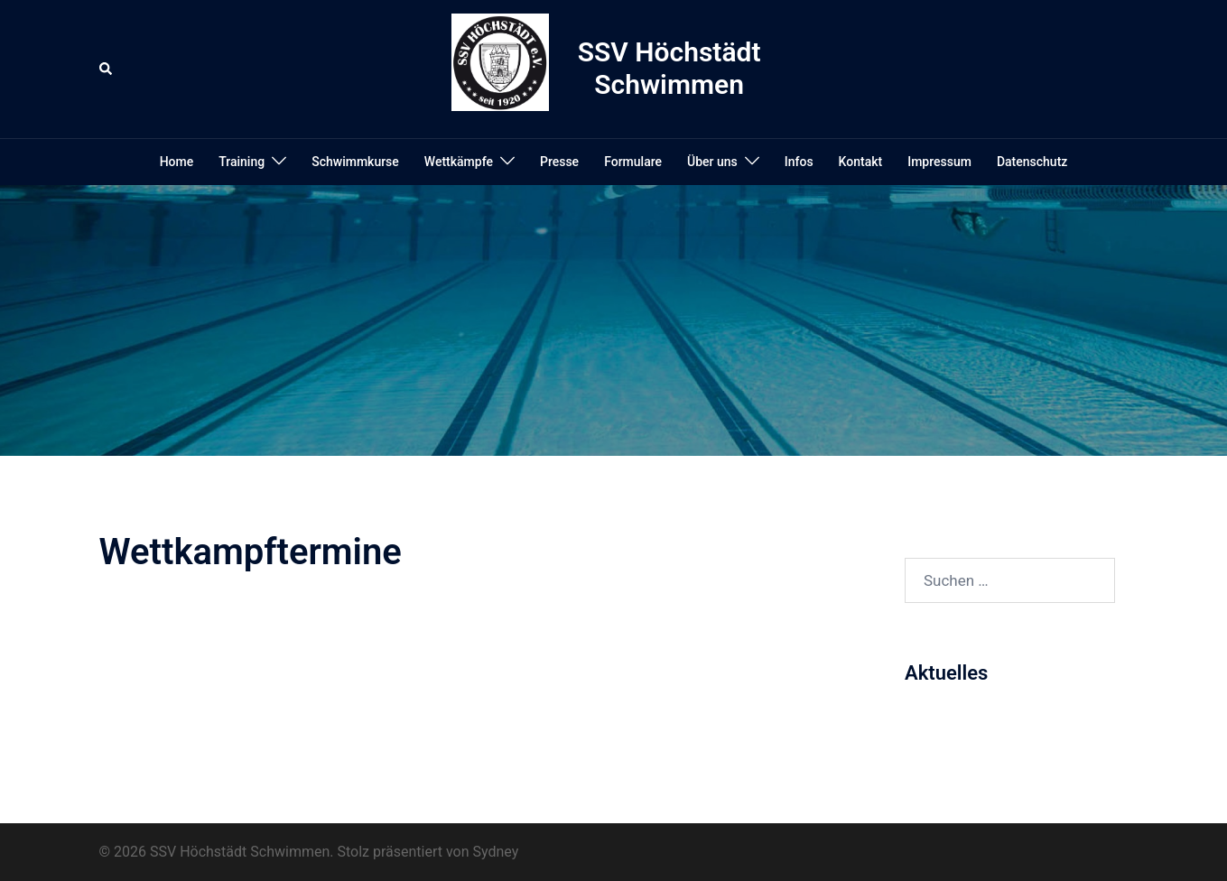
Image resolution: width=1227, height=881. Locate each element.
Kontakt (861, 161)
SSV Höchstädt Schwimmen (669, 68)
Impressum (939, 161)
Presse (559, 161)
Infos (799, 161)
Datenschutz (1032, 161)
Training (241, 161)
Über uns (712, 161)
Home (177, 161)
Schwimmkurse (355, 161)
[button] (106, 68)
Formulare (633, 161)
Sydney (496, 851)
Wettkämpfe (458, 161)
